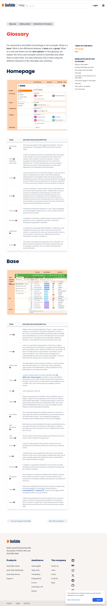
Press (53, 574)
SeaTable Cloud (13, 566)
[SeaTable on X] (73, 575)
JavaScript (27, 490)
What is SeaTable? (81, 64)
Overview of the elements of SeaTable (85, 77)
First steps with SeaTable (84, 70)
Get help (78, 73)
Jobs (53, 570)
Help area (12, 24)
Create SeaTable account (84, 67)
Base (76, 52)
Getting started (24, 24)
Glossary (78, 83)
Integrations (36, 578)
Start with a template (82, 86)
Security (27, 603)
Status (34, 591)
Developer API (37, 587)
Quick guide (36, 566)
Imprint (9, 603)
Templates (35, 574)
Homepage (79, 49)
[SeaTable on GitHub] (73, 585)
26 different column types (40, 376)
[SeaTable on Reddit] (73, 580)
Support (10, 578)
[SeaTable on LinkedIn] (73, 560)
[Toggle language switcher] (103, 5)
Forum (34, 582)
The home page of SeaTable (85, 81)
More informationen (73, 600)
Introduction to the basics (42, 24)
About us (54, 566)
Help (22, 5)
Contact (54, 578)
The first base (80, 89)
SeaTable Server (13, 574)
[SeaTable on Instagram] (73, 570)
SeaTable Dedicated (15, 570)
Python (40, 490)
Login (95, 5)
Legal (18, 603)
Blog (53, 582)
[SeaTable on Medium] (73, 565)
